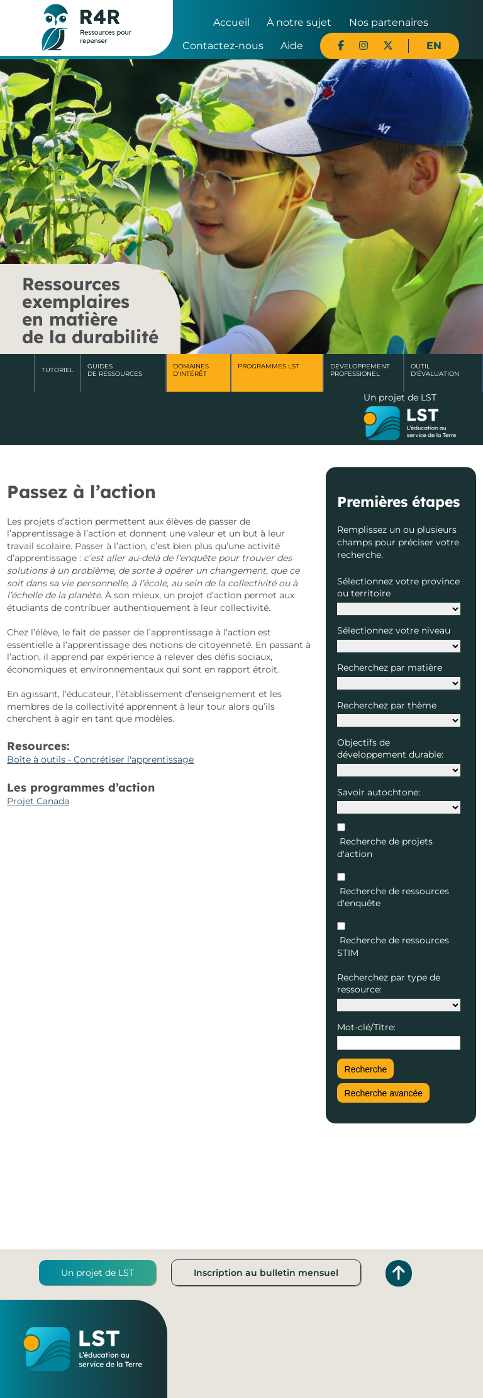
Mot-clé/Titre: (366, 1027)
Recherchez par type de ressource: (388, 984)
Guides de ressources (114, 370)
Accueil (231, 22)
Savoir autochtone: (378, 792)
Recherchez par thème (386, 705)
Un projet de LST (97, 1272)
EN (433, 46)
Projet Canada (38, 801)
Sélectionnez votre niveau (393, 630)
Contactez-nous (223, 46)
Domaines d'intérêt (191, 370)
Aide (291, 46)
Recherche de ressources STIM (393, 946)
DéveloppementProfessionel (360, 370)
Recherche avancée (384, 1093)
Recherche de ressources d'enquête (393, 897)
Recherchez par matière (389, 667)
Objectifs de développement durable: (390, 749)
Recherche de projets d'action (385, 848)
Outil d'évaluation (435, 370)
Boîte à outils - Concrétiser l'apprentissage (100, 759)
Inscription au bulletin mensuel (266, 1272)
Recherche (366, 1069)
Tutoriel (58, 370)
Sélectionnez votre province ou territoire (398, 588)
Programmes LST (268, 366)
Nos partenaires (388, 22)
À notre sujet (299, 22)
